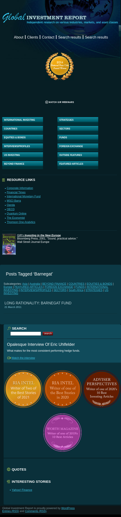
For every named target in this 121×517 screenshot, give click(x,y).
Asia (24, 283)
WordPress (68, 508)
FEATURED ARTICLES (71, 164)
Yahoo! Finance (22, 490)
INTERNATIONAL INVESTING (19, 120)
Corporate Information (20, 188)
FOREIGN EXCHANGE (71, 146)
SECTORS (64, 129)
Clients (32, 37)
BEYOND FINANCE (14, 164)
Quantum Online (16, 213)
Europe (8, 287)
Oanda (11, 205)
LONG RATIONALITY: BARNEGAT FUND (38, 303)
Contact (48, 37)
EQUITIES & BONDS (15, 137)
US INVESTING (12, 155)
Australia (35, 283)
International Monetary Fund (24, 196)
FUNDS (63, 137)
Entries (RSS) (10, 511)
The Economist (16, 217)
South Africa (76, 290)
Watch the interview (23, 358)
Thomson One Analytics (21, 222)
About (18, 37)
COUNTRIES (10, 129)
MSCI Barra (14, 200)
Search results (69, 37)
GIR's (39, 235)
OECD (11, 209)
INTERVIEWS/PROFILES (17, 146)
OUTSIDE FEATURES (70, 155)
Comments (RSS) (35, 511)
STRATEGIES (66, 120)
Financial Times (16, 192)
